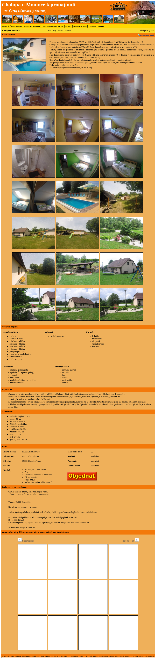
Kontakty (101, 26)
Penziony (92, 26)
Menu (4, 26)
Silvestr (68, 26)
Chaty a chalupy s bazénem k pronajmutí (117, 656)
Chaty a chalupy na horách (52, 26)
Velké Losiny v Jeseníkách (144, 656)
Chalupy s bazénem (32, 26)
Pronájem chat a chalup (11, 656)
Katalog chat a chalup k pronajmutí (64, 656)
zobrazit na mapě (146, 35)
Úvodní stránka (16, 26)
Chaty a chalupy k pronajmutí (90, 656)
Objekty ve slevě (80, 26)
